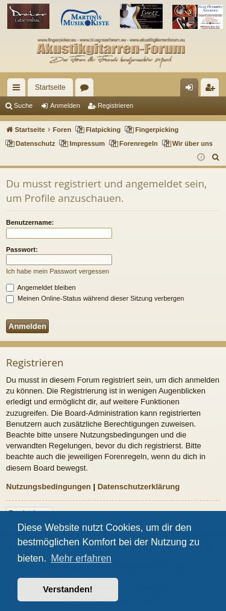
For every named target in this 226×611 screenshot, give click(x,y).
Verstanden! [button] (67, 589)
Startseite (50, 87)
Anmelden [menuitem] (192, 89)
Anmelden (65, 105)
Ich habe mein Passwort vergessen (57, 271)
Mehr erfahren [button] (81, 558)
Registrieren (115, 105)
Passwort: (22, 249)
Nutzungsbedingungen (48, 486)
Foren (86, 89)
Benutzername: (30, 222)
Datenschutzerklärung (139, 486)
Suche (23, 105)
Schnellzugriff (18, 89)
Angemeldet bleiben (41, 287)
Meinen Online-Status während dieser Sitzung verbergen (95, 298)
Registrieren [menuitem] (212, 89)
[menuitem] (216, 157)
